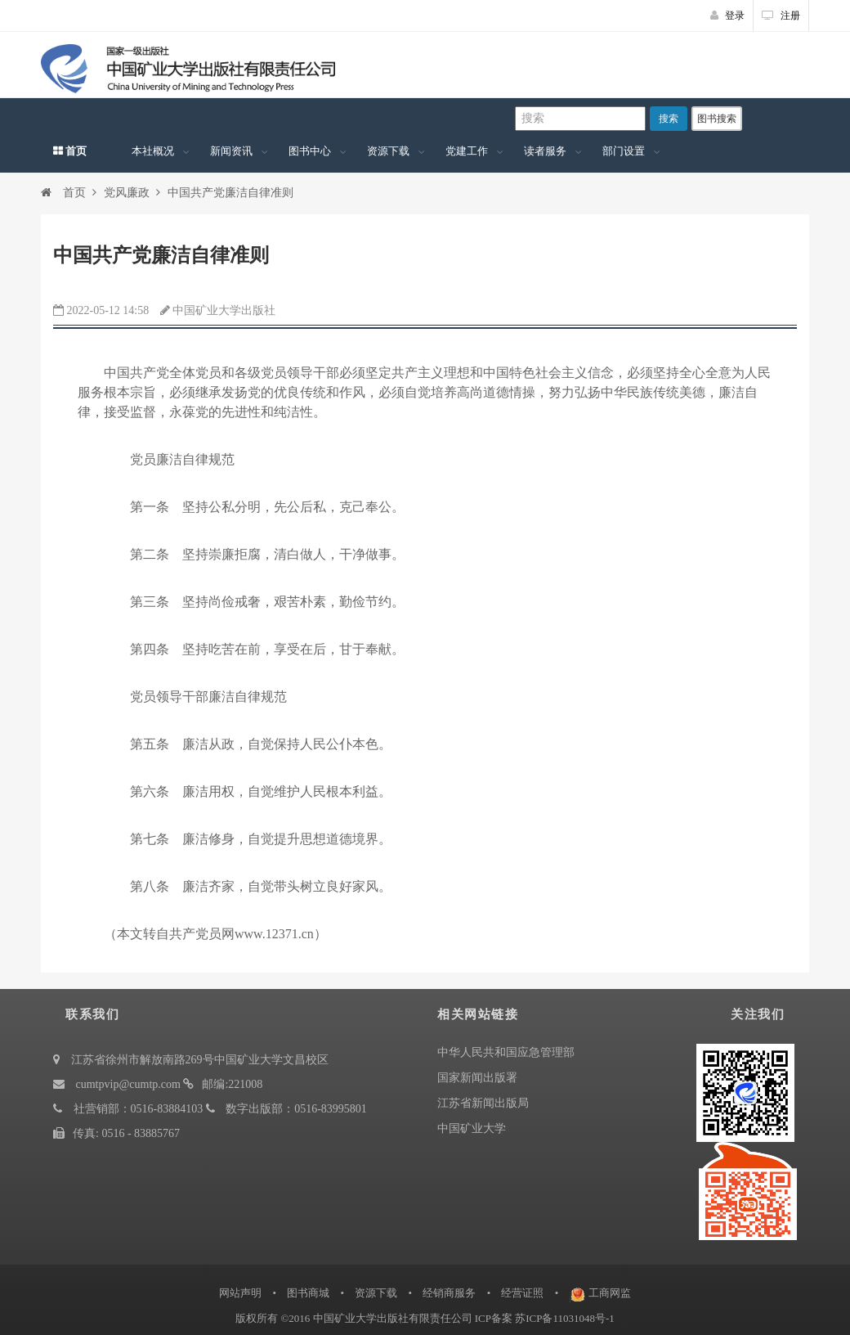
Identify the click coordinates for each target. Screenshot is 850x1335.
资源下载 (388, 151)
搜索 (668, 118)
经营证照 (522, 1293)
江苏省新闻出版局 (483, 1103)
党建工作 (466, 151)
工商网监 (609, 1293)
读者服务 (545, 151)
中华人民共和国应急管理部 (506, 1052)
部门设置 (623, 151)
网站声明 (240, 1293)
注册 (781, 15)
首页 (70, 151)
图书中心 (310, 151)
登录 (727, 15)
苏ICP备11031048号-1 (565, 1318)
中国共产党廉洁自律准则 (230, 193)
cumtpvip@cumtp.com (128, 1084)
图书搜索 (716, 118)
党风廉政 (127, 193)
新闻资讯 (231, 151)
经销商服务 (449, 1293)
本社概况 (153, 151)
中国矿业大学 (471, 1128)
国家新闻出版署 (477, 1078)
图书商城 (308, 1293)
